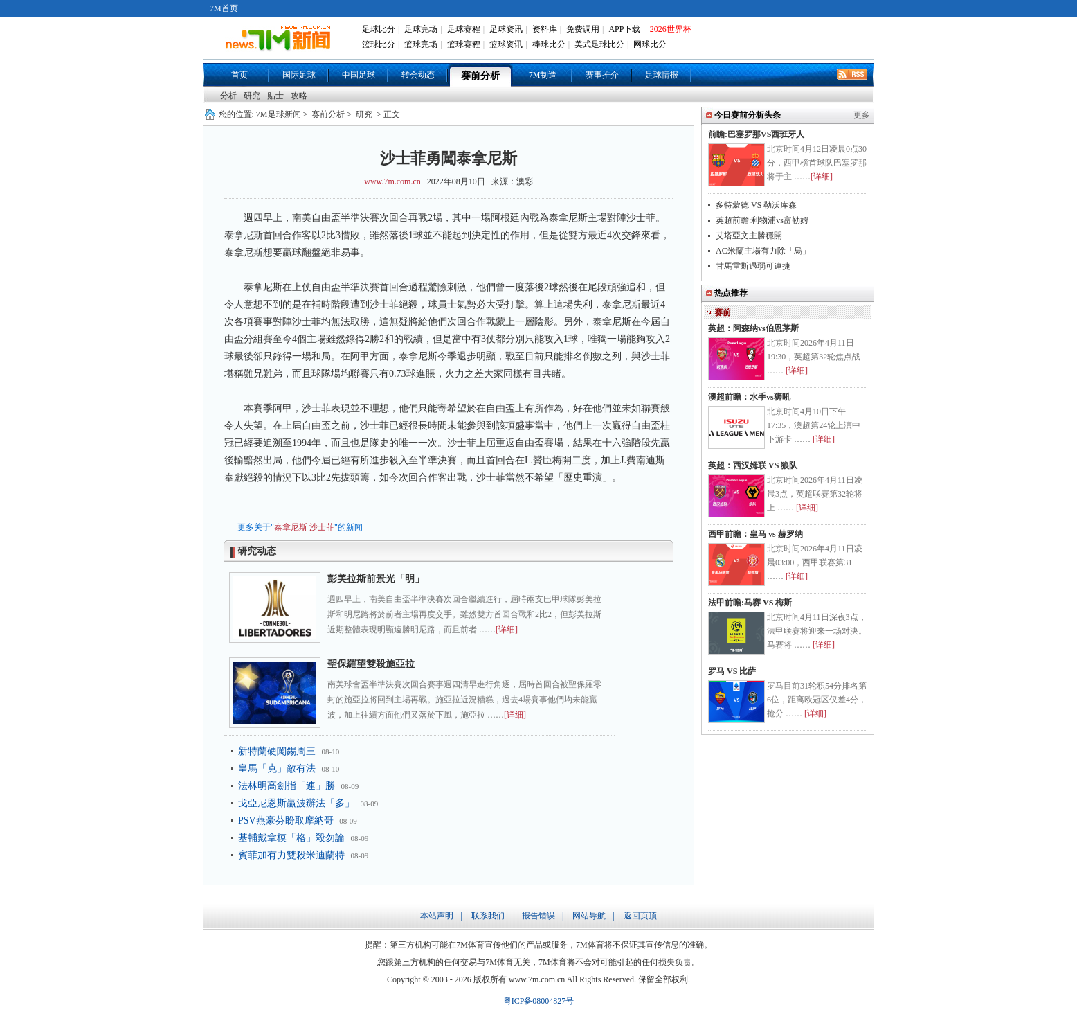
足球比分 (378, 29)
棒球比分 (548, 44)
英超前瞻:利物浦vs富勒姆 (762, 220)
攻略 (299, 95)
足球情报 (661, 75)
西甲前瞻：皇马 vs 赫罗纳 (755, 534)
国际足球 (299, 75)
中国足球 (358, 75)
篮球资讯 (506, 44)
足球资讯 (506, 29)
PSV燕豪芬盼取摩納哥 (286, 820)
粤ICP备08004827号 (538, 1001)
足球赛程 (463, 29)
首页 (239, 75)
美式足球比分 (599, 44)
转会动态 (418, 75)
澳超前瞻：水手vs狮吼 (749, 397)
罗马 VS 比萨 (732, 671)
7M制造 (543, 75)
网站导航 (589, 916)
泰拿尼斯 (290, 527)
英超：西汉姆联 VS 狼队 (752, 465)
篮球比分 (378, 44)
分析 (228, 95)
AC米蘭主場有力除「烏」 (763, 251)
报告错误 (538, 916)
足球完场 (420, 29)
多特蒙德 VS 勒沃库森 (756, 205)
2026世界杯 (670, 29)
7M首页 (224, 8)
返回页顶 (640, 916)
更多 (861, 115)
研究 (252, 95)
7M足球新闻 (278, 114)
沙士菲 (321, 527)
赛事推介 (602, 75)
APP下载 (624, 29)
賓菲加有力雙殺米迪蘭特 (291, 855)
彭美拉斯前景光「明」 (375, 579)
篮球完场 (420, 44)
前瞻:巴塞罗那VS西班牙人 (756, 134)
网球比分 (650, 44)
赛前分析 (480, 76)
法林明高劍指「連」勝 (286, 786)
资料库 (544, 29)
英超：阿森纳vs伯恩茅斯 (753, 328)
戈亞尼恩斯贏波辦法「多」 (296, 803)
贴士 (275, 95)
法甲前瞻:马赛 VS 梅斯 (750, 602)
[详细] (507, 629)
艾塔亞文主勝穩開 (749, 235)
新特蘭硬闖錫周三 (277, 751)
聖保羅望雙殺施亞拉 (371, 664)
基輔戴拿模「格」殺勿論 (291, 838)
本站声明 (436, 916)
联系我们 (488, 916)
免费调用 (582, 29)
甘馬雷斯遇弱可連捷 (753, 266)
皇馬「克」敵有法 (277, 768)
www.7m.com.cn (392, 181)
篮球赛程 (463, 44)
